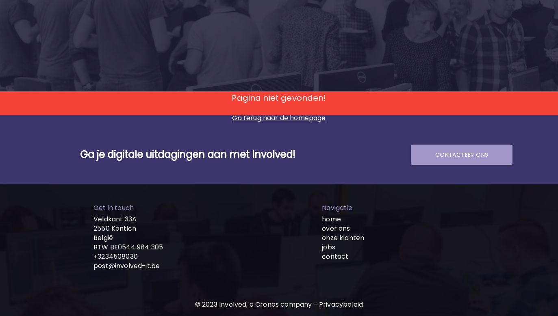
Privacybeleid (341, 304)
